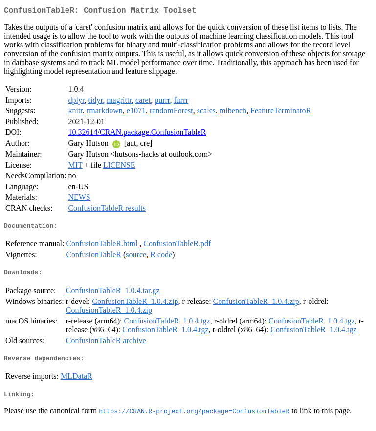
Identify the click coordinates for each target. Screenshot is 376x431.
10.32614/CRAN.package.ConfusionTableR (137, 134)
